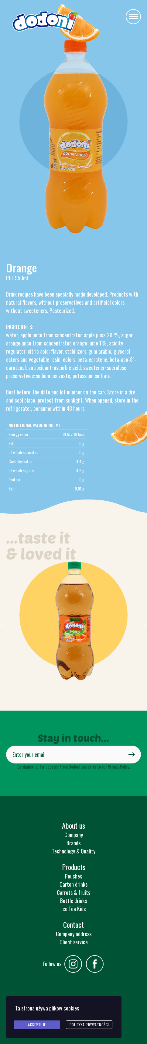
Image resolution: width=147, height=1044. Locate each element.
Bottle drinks (73, 900)
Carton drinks (73, 884)
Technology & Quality (73, 851)
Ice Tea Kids (73, 909)
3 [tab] (69, 691)
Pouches (73, 876)
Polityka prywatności (89, 1024)
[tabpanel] (73, 623)
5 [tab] (87, 691)
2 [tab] (60, 691)
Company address (73, 934)
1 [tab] (51, 691)
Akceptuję (37, 1024)
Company (73, 835)
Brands (73, 843)
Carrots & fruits (73, 892)
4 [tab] (78, 691)
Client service (74, 942)
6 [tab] (96, 691)
